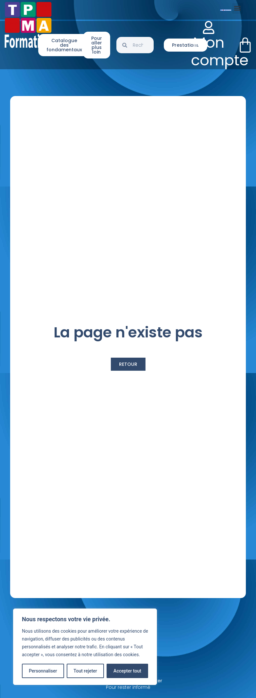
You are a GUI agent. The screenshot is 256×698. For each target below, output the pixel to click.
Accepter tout (127, 671)
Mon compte (219, 51)
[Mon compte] (208, 27)
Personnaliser (43, 671)
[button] (237, 8)
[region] (85, 647)
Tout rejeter (85, 671)
